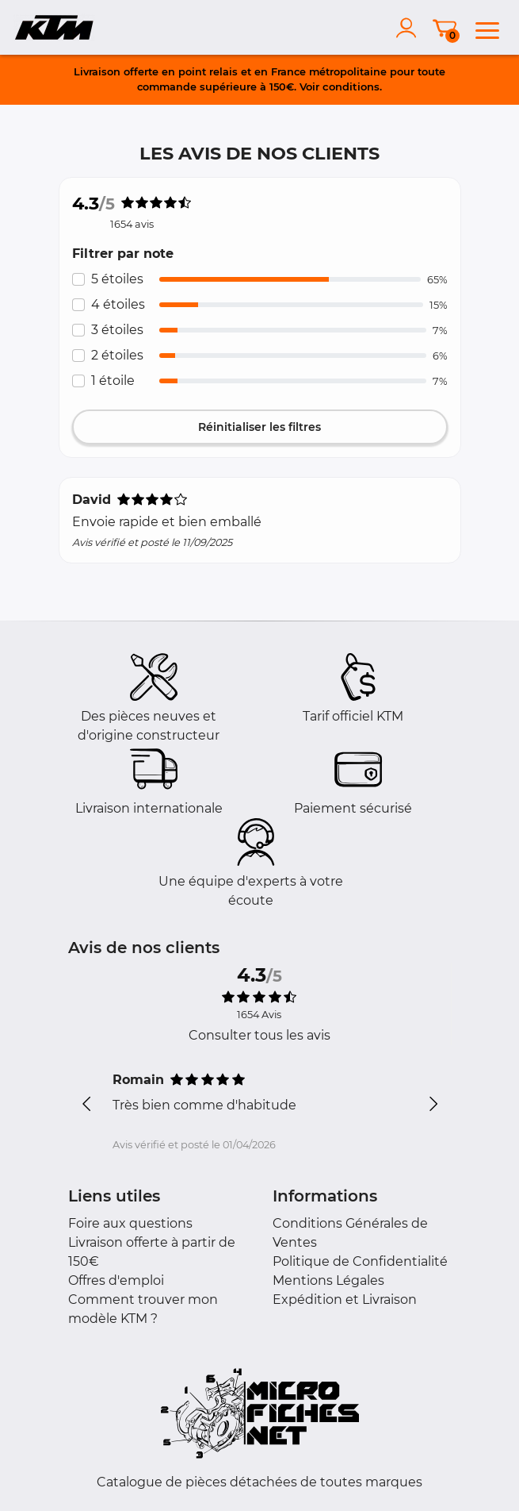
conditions (351, 86)
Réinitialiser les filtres (259, 427)
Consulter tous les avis (259, 1035)
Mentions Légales (328, 1280)
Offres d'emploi (116, 1280)
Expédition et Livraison (345, 1299)
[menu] (487, 28)
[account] (409, 28)
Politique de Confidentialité (360, 1261)
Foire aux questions (130, 1223)
